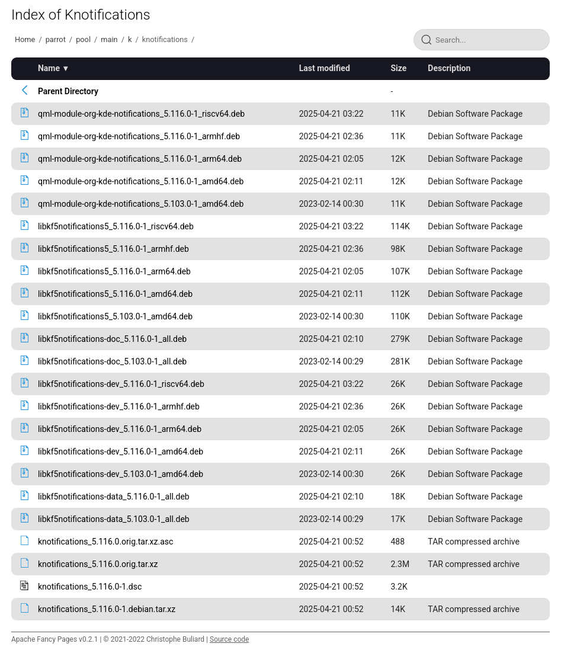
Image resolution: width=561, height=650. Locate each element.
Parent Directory (68, 91)
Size (398, 68)
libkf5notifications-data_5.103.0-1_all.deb (114, 519)
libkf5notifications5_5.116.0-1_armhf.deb (113, 249)
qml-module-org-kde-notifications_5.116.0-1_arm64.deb (140, 159)
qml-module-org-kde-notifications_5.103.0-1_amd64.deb (140, 204)
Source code (229, 639)
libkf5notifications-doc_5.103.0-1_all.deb (112, 361)
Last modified (324, 68)
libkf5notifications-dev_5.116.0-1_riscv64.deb (121, 384)
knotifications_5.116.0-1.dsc (90, 586)
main (109, 39)
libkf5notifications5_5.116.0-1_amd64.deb (115, 294)
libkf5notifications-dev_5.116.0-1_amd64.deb (120, 451)
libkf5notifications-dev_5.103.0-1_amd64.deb (120, 474)
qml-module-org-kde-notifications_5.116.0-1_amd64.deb (140, 181)
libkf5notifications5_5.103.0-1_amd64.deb (115, 316)
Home (25, 39)
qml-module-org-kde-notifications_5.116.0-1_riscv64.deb (141, 114)
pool (83, 39)
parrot (56, 39)
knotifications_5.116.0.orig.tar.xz (98, 564)
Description (449, 68)
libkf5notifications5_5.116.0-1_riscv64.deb (116, 226)
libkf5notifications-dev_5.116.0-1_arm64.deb (119, 429)
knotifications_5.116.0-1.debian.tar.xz (106, 609)
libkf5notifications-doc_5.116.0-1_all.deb (112, 339)
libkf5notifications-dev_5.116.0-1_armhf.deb (119, 406)
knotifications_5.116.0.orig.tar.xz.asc (105, 541)
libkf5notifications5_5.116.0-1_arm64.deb (114, 271)
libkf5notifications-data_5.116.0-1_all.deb (114, 496)
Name (49, 68)
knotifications (165, 39)
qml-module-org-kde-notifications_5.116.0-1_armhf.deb (139, 136)
